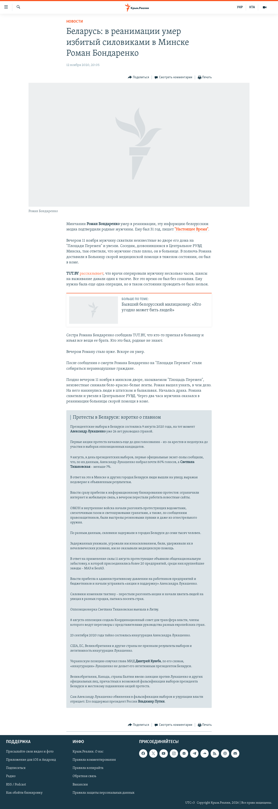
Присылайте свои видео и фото (30, 751)
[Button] (138, 77)
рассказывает (91, 274)
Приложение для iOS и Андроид (31, 760)
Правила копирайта (88, 768)
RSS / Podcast (16, 784)
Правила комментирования (94, 760)
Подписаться (15, 768)
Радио (11, 776)
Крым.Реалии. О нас (88, 751)
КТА (252, 7)
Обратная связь (84, 776)
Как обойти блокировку (24, 792)
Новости (74, 22)
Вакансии (80, 784)
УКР (240, 7)
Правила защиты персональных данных (103, 792)
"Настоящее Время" (191, 229)
